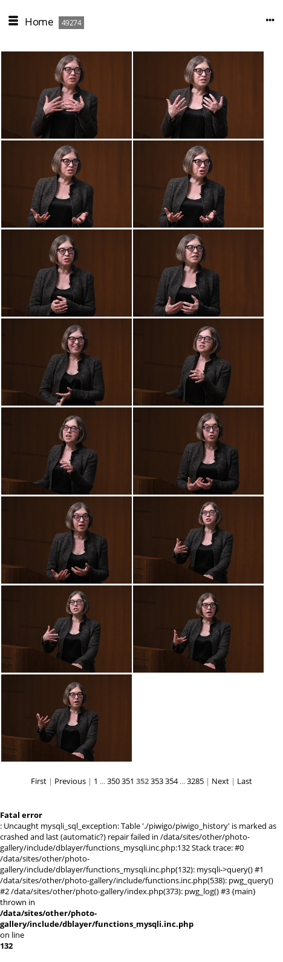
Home (39, 21)
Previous (70, 781)
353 (157, 781)
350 (113, 781)
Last (244, 781)
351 (128, 781)
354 (171, 781)
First (39, 781)
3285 (195, 781)
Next (220, 781)
